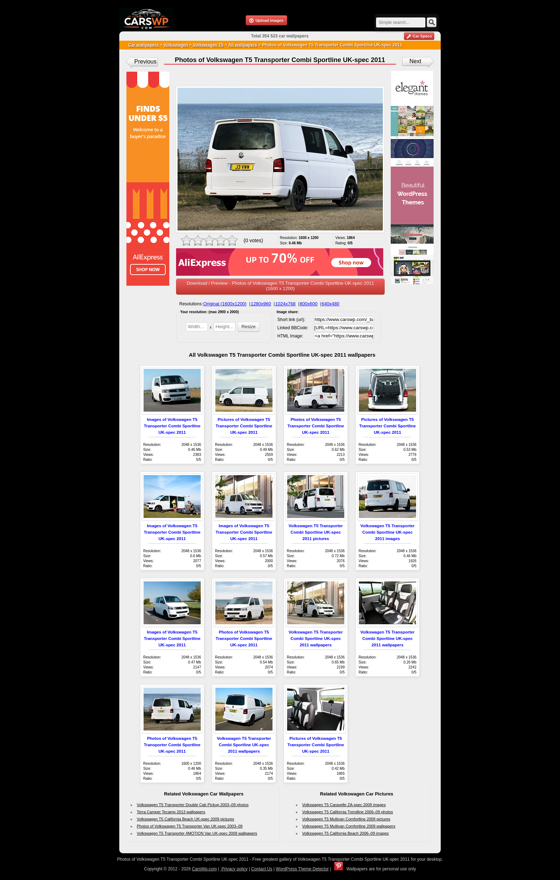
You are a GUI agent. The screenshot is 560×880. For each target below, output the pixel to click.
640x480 (330, 303)
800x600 (309, 303)
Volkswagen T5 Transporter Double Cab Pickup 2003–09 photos (193, 805)
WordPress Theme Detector (302, 868)
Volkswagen (176, 44)
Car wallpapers (143, 44)
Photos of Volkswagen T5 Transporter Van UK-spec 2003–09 (189, 826)
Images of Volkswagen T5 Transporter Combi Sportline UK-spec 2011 (172, 425)
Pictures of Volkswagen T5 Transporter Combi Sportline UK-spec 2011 (244, 425)
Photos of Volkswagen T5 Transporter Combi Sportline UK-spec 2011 (316, 425)
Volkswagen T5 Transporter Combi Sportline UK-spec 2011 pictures (316, 532)
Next (415, 61)
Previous (145, 62)
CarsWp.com (204, 868)
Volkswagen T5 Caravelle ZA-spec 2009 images (344, 805)
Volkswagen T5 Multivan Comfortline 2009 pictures (346, 819)
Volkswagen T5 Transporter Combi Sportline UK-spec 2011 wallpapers (316, 638)
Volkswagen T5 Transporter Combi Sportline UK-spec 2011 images (387, 532)
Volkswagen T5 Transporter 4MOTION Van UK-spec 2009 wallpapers (197, 833)
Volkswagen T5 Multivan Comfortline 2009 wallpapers (348, 826)
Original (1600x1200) (224, 303)
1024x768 (285, 303)
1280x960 (261, 303)
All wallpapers (242, 44)
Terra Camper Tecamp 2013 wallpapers (171, 812)
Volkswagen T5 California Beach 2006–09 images (345, 833)
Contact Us (261, 868)
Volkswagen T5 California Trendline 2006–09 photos (347, 812)
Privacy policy (234, 868)
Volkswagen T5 (208, 44)
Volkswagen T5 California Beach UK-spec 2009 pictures (185, 819)
